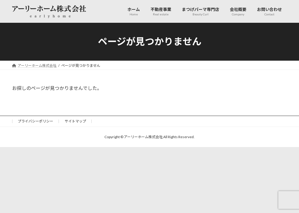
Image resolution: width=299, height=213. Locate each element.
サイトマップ (75, 121)
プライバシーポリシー (35, 121)
